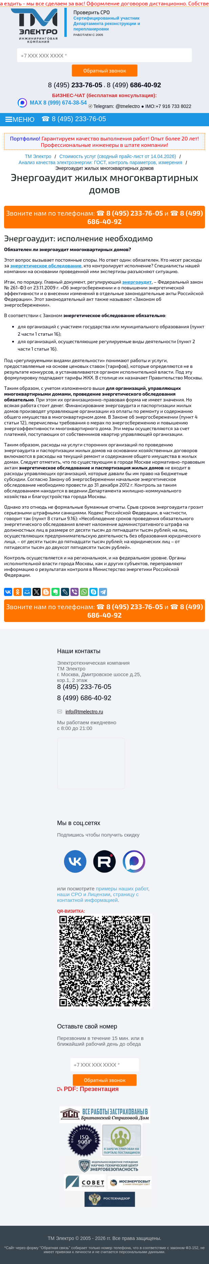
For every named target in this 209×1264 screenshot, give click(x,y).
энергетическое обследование (45, 265)
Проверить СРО (92, 12)
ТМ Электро (38, 156)
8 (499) (134, 85)
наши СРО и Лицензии (83, 894)
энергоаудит (137, 282)
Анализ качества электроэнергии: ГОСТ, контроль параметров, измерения (100, 162)
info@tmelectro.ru (84, 711)
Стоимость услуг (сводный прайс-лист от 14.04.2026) (117, 156)
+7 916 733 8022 (173, 106)
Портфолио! (25, 138)
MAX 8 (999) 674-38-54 (52, 103)
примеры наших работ (122, 888)
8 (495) (75, 85)
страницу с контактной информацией (98, 897)
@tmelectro (128, 106)
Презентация (99, 1089)
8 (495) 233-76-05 (79, 119)
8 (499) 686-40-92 (84, 698)
